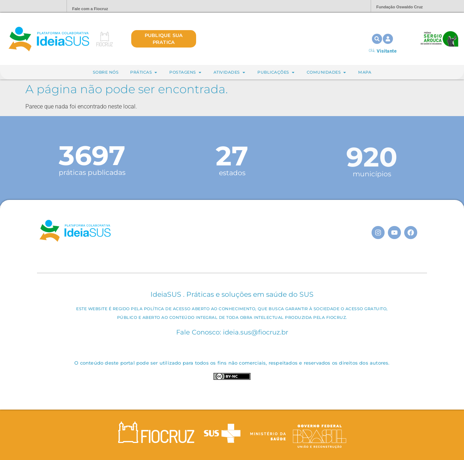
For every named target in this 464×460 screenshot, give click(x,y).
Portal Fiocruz (43, 6)
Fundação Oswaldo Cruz (399, 7)
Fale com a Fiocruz (90, 9)
